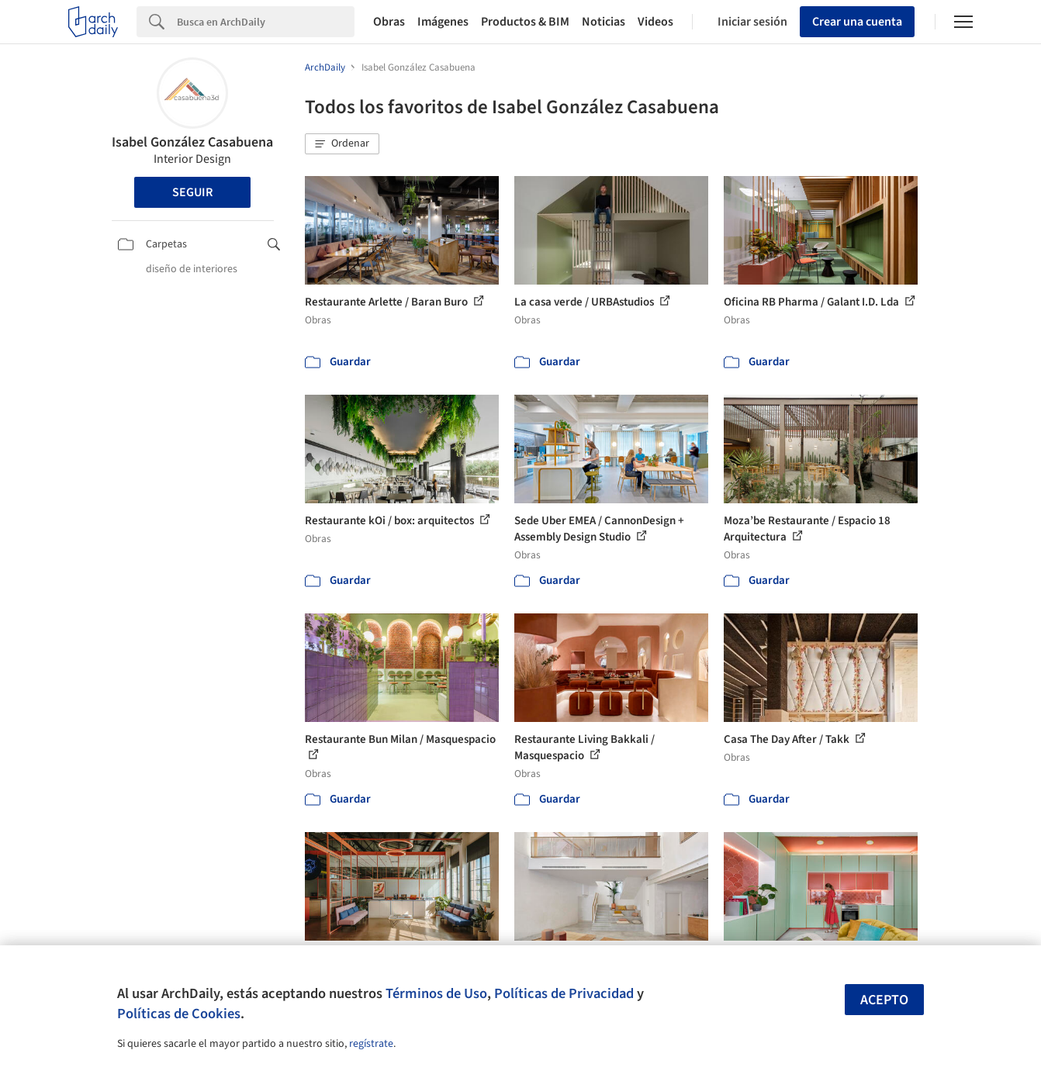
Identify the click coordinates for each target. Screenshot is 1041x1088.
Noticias (603, 22)
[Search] (265, 21)
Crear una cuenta (857, 21)
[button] (342, 144)
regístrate (371, 1044)
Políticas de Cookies (178, 1013)
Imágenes (443, 22)
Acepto (884, 1000)
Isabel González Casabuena (192, 142)
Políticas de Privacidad (564, 993)
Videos (655, 22)
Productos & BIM (525, 22)
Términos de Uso (436, 993)
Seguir (192, 192)
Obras (389, 22)
